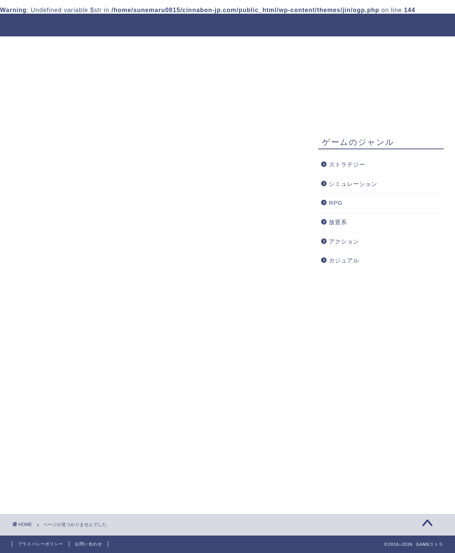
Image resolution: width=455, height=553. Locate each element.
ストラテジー (50, 443)
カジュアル (47, 492)
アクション (47, 482)
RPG (38, 463)
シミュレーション (56, 453)
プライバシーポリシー (40, 544)
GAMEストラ (36, 24)
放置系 (40, 472)
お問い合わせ (88, 544)
